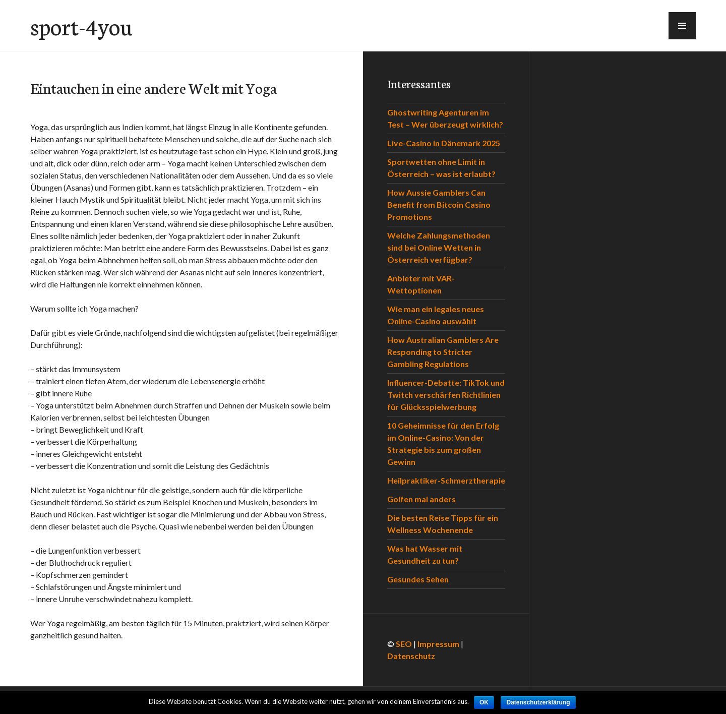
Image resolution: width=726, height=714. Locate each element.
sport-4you (81, 25)
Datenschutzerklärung (538, 702)
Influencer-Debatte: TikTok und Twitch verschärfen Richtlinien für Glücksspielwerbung (446, 394)
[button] (682, 25)
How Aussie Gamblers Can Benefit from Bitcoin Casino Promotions (439, 204)
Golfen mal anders (421, 499)
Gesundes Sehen (418, 579)
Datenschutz (411, 656)
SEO (404, 643)
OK (484, 702)
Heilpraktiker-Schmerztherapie (446, 480)
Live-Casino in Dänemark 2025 (443, 143)
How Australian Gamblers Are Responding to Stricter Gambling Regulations (443, 352)
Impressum (438, 643)
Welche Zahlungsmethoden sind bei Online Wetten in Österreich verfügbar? (438, 247)
